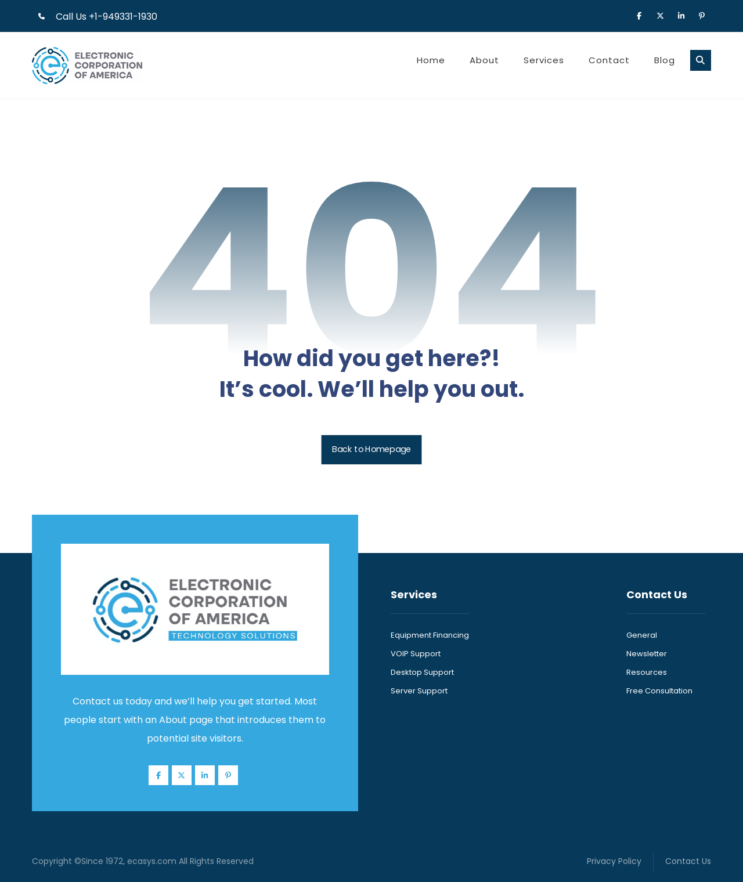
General (641, 635)
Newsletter (646, 653)
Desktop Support (422, 672)
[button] (639, 15)
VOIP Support (416, 653)
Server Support (419, 690)
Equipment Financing (430, 635)
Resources (646, 672)
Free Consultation (659, 690)
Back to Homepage (372, 449)
